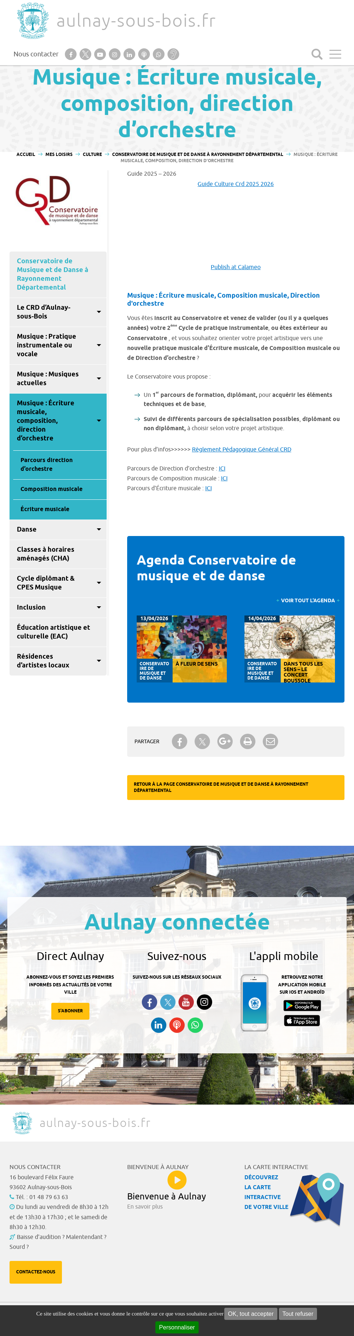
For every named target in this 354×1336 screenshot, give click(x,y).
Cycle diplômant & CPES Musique (46, 583)
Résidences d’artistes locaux (43, 661)
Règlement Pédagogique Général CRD (241, 449)
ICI (222, 468)
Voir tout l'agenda (308, 601)
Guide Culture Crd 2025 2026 (236, 184)
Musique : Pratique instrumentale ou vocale (46, 345)
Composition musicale (51, 489)
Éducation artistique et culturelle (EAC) (53, 632)
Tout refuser (298, 1314)
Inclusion (31, 607)
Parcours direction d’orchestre (47, 465)
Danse (27, 529)
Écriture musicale (45, 509)
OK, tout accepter (251, 1314)
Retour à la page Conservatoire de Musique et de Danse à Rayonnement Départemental (221, 787)
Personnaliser (177, 1327)
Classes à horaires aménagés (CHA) (45, 554)
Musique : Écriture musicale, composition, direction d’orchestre (45, 421)
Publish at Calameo (236, 267)
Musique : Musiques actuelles (48, 379)
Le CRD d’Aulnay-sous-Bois (43, 312)
